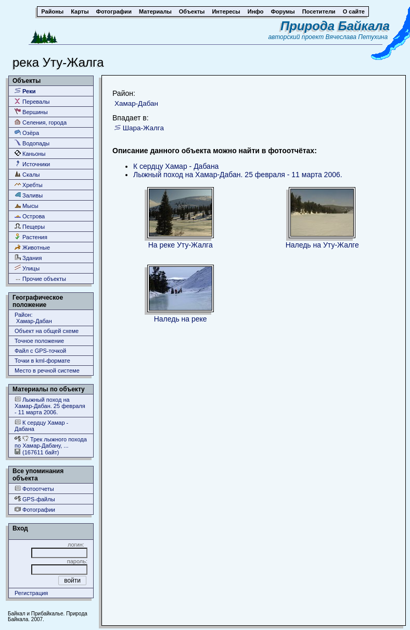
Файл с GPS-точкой (40, 351)
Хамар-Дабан (136, 103)
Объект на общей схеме (47, 331)
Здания (28, 257)
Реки (25, 91)
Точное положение (39, 341)
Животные (32, 247)
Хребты (29, 184)
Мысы (27, 205)
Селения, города (41, 122)
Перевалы (32, 101)
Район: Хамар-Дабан (33, 318)
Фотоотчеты (34, 488)
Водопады (32, 143)
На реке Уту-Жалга (180, 245)
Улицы (27, 268)
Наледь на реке (180, 319)
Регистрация (31, 593)
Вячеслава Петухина (357, 37)
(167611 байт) (37, 452)
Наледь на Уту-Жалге (322, 245)
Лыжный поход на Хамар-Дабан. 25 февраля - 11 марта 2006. (50, 405)
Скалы (27, 174)
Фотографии (35, 509)
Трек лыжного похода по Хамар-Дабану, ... (51, 442)
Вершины (31, 111)
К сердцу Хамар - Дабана (41, 425)
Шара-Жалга (143, 128)
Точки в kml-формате (42, 360)
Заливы (29, 195)
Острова (30, 216)
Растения (31, 236)
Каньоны (30, 153)
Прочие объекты (40, 278)
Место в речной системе (47, 370)
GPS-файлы (35, 499)
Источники (32, 163)
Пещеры (30, 226)
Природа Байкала (335, 26)
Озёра (27, 132)
